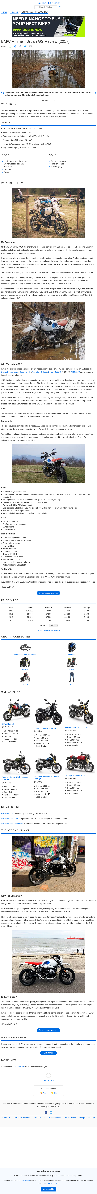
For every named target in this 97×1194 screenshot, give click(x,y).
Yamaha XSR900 (39, 372)
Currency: (43, 625)
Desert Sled (25, 372)
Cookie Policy (70, 1118)
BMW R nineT (8, 724)
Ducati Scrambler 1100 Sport (77, 727)
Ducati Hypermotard (9, 372)
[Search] (60, 7)
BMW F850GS (54, 372)
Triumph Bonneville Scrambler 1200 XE (47, 777)
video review (19, 1067)
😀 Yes (43, 1093)
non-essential (24, 1180)
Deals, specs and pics (48, 593)
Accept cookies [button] (48, 1189)
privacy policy (53, 1183)
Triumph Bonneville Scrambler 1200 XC (15, 778)
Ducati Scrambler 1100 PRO (46, 728)
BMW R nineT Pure (9, 819)
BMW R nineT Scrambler (12, 824)
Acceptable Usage (87, 1118)
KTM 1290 (75, 372)
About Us (6, 1118)
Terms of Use (39, 1118)
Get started (48, 1053)
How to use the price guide (48, 630)
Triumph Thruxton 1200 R (76, 776)
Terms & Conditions (22, 1118)
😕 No (54, 1093)
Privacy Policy (54, 1118)
